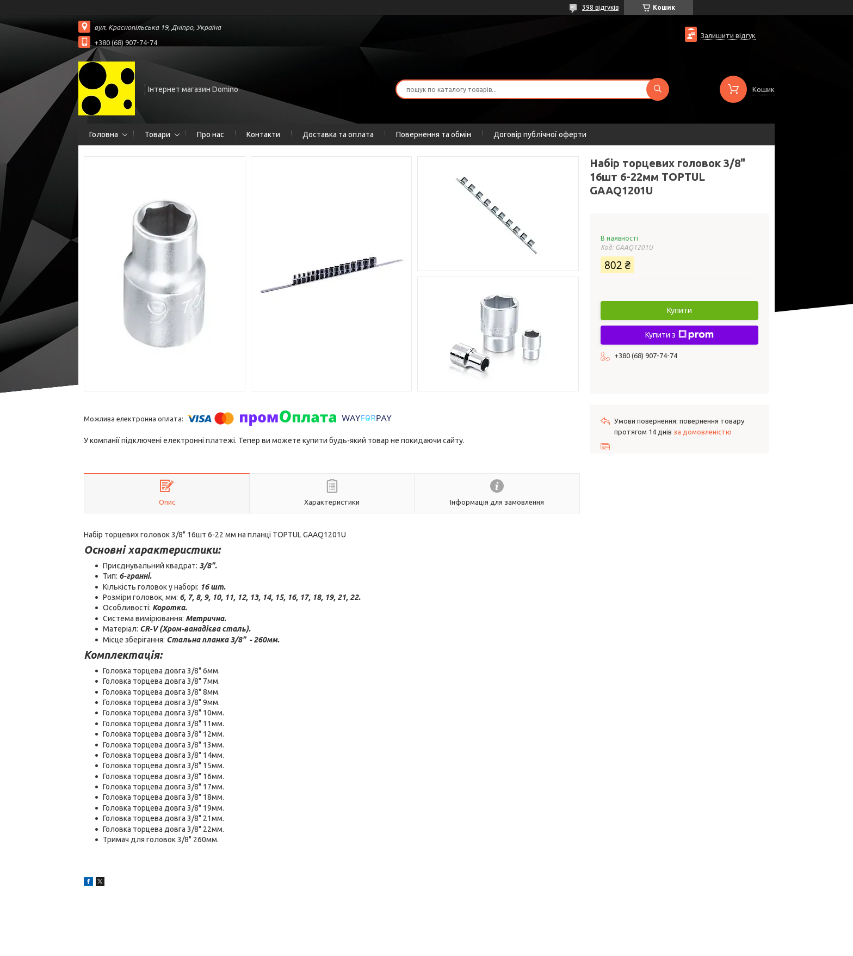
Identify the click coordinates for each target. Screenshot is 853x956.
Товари (157, 134)
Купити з (679, 335)
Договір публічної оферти (539, 134)
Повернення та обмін (433, 134)
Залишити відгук (728, 35)
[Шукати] (657, 89)
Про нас (210, 134)
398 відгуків (600, 7)
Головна (103, 134)
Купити (679, 310)
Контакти (263, 134)
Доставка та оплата (338, 134)
